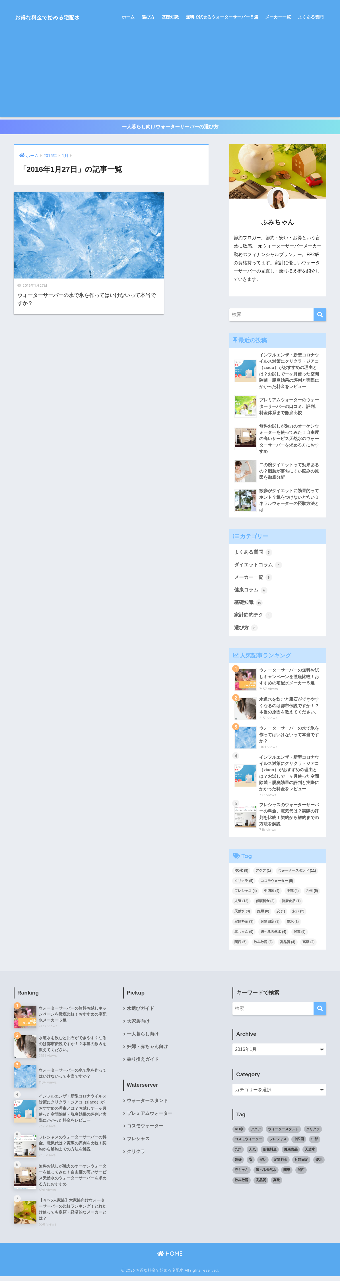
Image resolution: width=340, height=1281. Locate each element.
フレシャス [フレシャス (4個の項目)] (245, 894)
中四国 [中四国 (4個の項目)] (271, 894)
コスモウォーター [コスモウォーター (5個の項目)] (277, 884)
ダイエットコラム (258, 566)
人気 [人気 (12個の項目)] (241, 904)
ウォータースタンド (147, 1104)
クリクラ (136, 1156)
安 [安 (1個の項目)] (281, 915)
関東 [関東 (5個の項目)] (300, 935)
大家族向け (138, 1024)
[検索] (320, 315)
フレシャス (138, 1143)
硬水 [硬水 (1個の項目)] (293, 925)
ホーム (128, 17)
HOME (170, 1258)
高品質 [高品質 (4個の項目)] (287, 945)
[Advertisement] (170, 77)
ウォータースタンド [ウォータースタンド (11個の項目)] (297, 874)
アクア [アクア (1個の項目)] (263, 874)
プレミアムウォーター (149, 1117)
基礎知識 (170, 17)
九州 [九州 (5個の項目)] (312, 894)
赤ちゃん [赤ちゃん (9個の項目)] (243, 935)
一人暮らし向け (143, 1037)
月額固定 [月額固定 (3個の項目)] (270, 925)
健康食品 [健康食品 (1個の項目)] (291, 904)
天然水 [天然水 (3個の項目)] (242, 915)
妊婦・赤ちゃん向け (147, 1050)
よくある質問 (310, 17)
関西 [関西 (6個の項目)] (240, 945)
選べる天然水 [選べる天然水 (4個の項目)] (273, 935)
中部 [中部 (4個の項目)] (293, 894)
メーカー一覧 (278, 17)
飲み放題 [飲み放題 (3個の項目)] (263, 945)
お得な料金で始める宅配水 (56, 17)
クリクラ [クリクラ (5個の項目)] (243, 884)
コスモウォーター (145, 1130)
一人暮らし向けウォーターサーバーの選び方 (170, 127)
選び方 (148, 17)
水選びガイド (140, 1012)
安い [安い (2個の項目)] (298, 915)
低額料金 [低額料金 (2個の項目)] (265, 904)
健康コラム (250, 592)
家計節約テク (253, 617)
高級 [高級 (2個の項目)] (308, 945)
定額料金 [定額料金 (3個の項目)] (243, 925)
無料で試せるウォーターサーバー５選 (222, 17)
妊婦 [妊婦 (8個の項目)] (263, 915)
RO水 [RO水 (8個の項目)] (241, 874)
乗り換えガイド (143, 1063)
